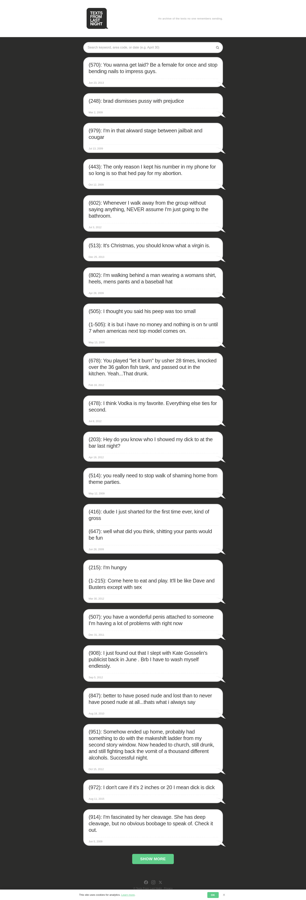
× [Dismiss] (224, 894)
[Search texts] (150, 47)
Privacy (168, 888)
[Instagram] (153, 882)
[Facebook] (146, 882)
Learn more (128, 894)
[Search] (217, 47)
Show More (153, 859)
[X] (160, 882)
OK (213, 895)
